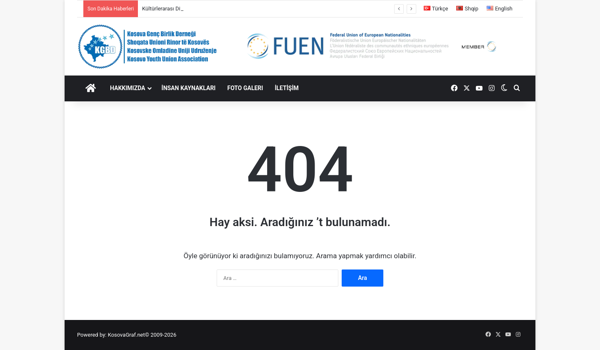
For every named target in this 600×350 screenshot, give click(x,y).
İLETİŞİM (286, 88)
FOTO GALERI (245, 88)
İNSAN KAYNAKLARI (189, 88)
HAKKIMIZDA (127, 88)
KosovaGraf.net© (128, 335)
